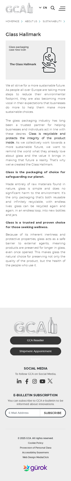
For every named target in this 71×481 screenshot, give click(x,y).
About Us (31, 21)
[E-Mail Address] (35, 413)
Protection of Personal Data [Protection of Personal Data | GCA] (35, 447)
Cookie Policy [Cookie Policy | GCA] (35, 442)
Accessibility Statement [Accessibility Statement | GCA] (35, 452)
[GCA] (19, 8)
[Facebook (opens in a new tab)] (28, 381)
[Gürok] (35, 468)
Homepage (12, 21)
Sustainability (52, 21)
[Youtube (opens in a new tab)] (43, 381)
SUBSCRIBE (53, 413)
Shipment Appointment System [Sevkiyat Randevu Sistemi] (36, 352)
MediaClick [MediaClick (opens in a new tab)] (42, 457)
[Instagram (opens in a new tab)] (35, 381)
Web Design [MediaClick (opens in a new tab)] (29, 457)
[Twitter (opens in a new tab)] (51, 381)
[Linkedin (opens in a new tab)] (20, 381)
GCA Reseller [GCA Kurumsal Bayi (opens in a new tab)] (35, 340)
